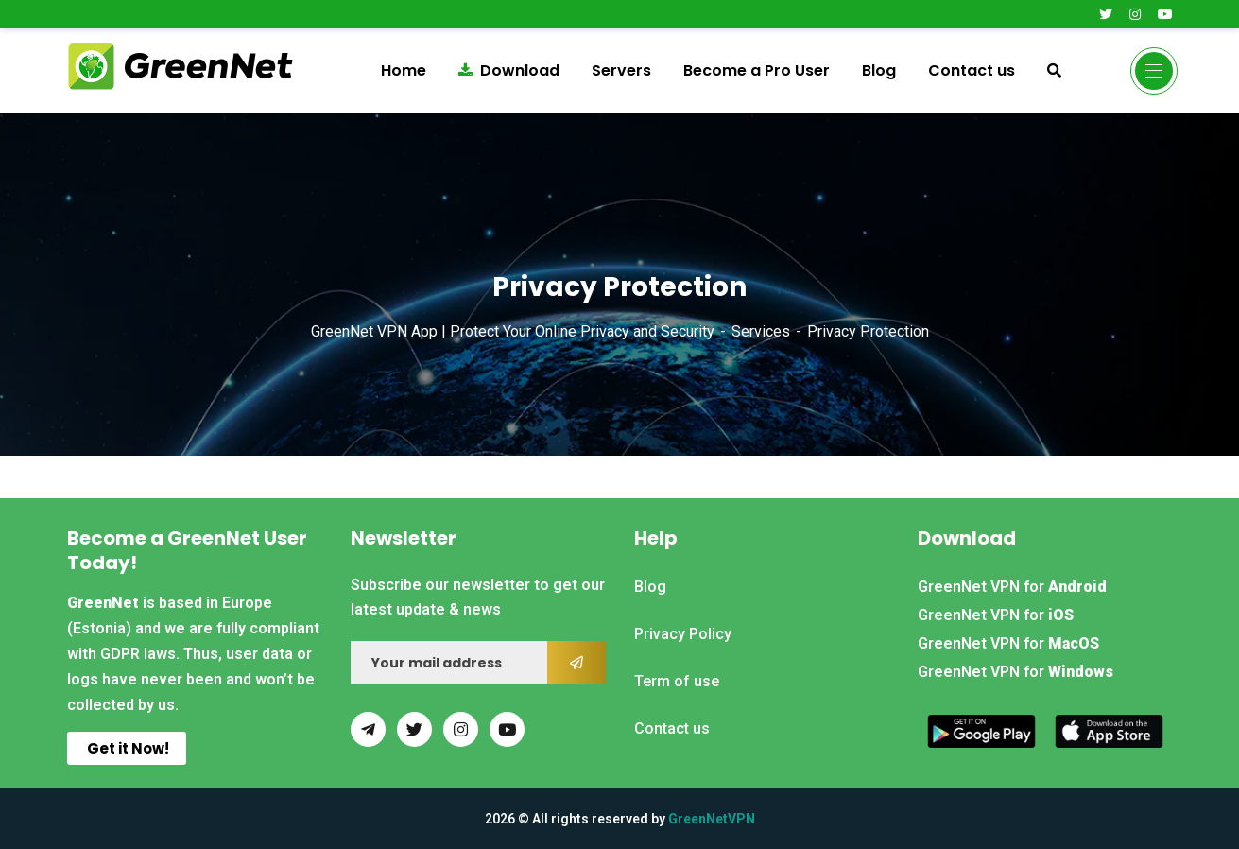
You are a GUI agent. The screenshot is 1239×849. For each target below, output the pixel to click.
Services (760, 331)
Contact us (971, 70)
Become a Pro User (756, 70)
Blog (879, 70)
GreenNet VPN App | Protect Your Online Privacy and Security (512, 331)
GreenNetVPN (711, 818)
